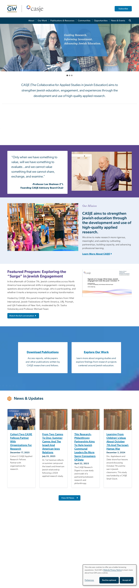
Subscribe (123, 9)
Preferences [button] (89, 580)
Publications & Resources (62, 21)
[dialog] (109, 575)
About (31, 21)
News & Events (118, 21)
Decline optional (109, 580)
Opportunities (101, 21)
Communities (84, 21)
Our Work (42, 21)
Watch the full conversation (22, 316)
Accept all (126, 580)
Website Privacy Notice (112, 570)
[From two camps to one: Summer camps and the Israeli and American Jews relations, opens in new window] (53, 443)
